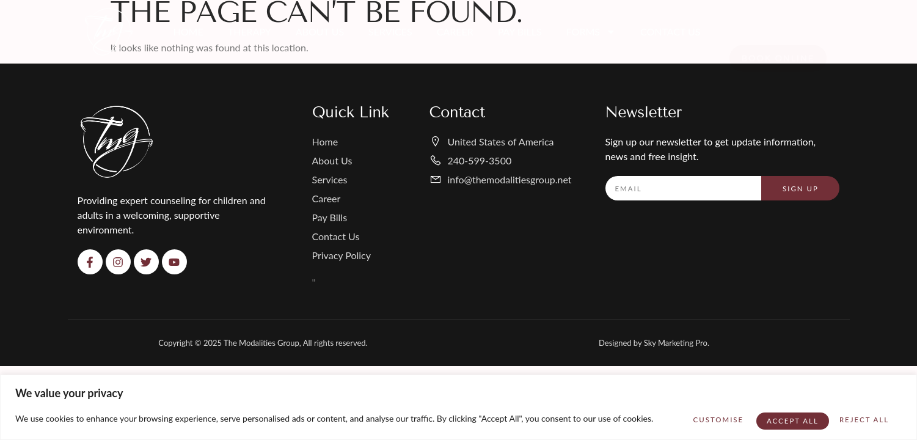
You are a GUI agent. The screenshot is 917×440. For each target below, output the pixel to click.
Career (455, 31)
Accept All (858, 414)
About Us (320, 31)
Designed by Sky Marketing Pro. (654, 343)
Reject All (768, 414)
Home (188, 31)
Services (390, 31)
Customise (678, 414)
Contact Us (670, 31)
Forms (591, 32)
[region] (458, 403)
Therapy (249, 31)
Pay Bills (520, 31)
